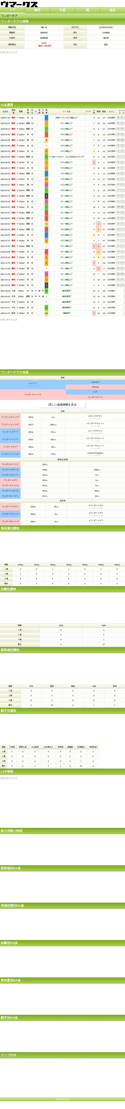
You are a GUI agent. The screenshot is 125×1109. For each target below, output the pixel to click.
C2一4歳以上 (66, 207)
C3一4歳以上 (66, 196)
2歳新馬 (66, 313)
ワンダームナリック (9, 417)
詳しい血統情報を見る (63, 404)
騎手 (37, 10)
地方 (112, 10)
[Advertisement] (62, 75)
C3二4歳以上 (66, 123)
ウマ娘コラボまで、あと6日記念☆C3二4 (66, 157)
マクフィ (32, 383)
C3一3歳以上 (66, 268)
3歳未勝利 (66, 291)
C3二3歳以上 (66, 246)
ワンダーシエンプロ (9, 424)
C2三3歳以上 (66, 229)
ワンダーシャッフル (9, 454)
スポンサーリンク (8, 52)
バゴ (95, 392)
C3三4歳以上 (66, 129)
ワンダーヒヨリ (9, 447)
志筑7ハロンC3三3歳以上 (66, 118)
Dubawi (95, 382)
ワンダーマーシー (9, 439)
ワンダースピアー (9, 432)
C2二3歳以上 (66, 280)
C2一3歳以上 (66, 224)
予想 (62, 10)
